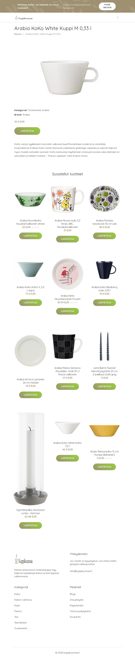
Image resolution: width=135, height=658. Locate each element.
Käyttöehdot (76, 605)
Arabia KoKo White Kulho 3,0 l (67, 444)
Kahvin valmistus (23, 599)
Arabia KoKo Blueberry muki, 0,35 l (104, 289)
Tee (16, 616)
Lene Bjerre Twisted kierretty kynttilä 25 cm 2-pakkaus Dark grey (105, 371)
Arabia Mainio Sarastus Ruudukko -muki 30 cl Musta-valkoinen (67, 371)
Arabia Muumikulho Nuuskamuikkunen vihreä (30, 222)
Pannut (18, 611)
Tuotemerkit (34, 110)
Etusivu (18, 34)
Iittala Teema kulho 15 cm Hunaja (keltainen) (104, 453)
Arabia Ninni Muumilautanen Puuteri (67, 297)
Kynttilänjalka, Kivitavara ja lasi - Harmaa (31, 511)
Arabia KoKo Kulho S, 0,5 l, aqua (30, 289)
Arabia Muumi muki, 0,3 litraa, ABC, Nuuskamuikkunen (67, 224)
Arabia (45, 110)
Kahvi (17, 594)
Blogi (72, 594)
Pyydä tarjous (107, 6)
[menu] (118, 17)
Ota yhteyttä (76, 599)
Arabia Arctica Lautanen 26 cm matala (30, 381)
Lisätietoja (27, 131)
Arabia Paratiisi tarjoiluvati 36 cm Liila (104, 222)
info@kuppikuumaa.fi (81, 571)
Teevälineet (20, 622)
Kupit (17, 605)
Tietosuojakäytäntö (80, 611)
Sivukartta (75, 616)
